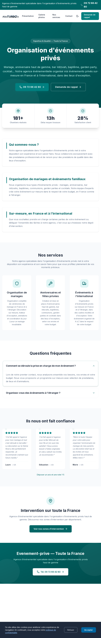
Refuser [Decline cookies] (70, 630)
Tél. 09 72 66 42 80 (50, 574)
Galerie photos (41, 16)
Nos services (56, 16)
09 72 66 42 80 (32, 87)
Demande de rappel (89, 16)
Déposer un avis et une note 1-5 (50, 477)
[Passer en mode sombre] (77, 16)
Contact (68, 16)
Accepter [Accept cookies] (88, 630)
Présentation (28, 16)
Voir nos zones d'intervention (51, 531)
